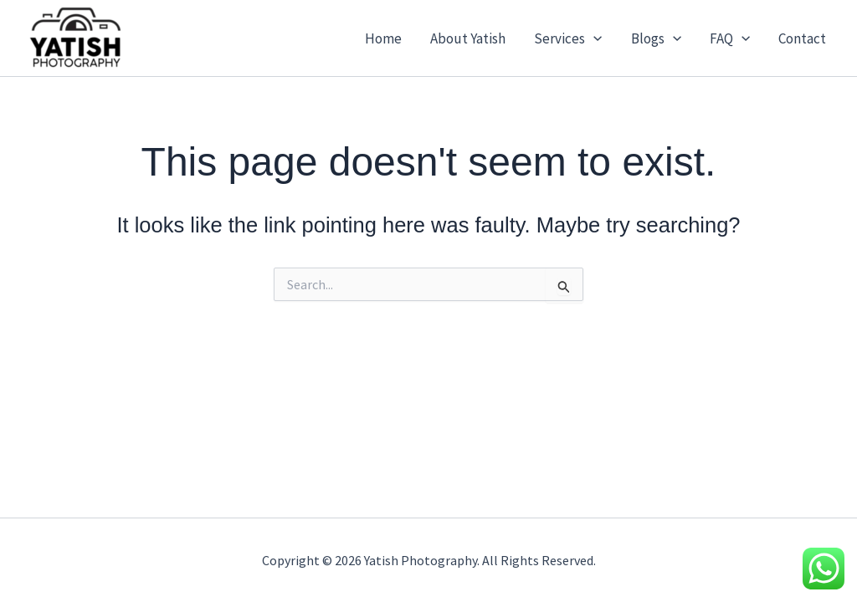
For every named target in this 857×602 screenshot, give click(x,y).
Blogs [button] (656, 38)
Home (383, 38)
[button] (593, 38)
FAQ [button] (730, 38)
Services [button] (568, 38)
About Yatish (467, 38)
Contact (802, 38)
